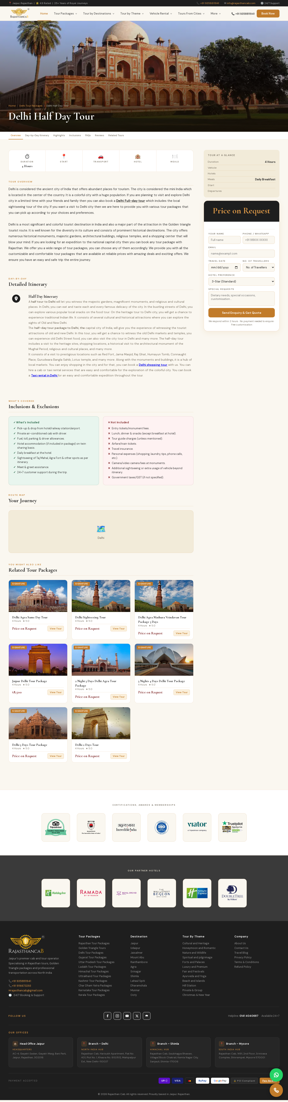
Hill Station (189, 987)
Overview (18, 136)
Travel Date (216, 263)
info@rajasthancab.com (241, 3)
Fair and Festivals (193, 973)
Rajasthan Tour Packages (94, 945)
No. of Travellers (256, 263)
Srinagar (135, 973)
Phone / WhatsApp (256, 235)
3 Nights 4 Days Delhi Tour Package (161, 683)
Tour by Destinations (99, 13)
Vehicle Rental (161, 13)
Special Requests (221, 291)
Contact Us (241, 950)
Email (212, 249)
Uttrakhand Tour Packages (95, 978)
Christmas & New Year (196, 997)
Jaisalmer (136, 954)
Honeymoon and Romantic (199, 950)
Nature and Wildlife (194, 954)
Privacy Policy (243, 959)
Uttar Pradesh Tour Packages (97, 964)
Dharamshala (138, 987)
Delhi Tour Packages (31, 105)
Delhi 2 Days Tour (87, 747)
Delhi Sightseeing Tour (90, 619)
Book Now (268, 13)
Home (44, 13)
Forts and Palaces (193, 964)
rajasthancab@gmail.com (26, 992)
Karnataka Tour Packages (94, 992)
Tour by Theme (132, 13)
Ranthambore (139, 964)
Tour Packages (65, 13)
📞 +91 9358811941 (243, 14)
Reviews (129, 136)
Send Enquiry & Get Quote (241, 315)
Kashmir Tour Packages (93, 983)
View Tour (56, 630)
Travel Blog (241, 954)
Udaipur (135, 950)
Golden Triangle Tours (92, 950)
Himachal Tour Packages (94, 973)
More (216, 13)
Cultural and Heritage (195, 945)
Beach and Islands (193, 983)
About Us (240, 945)
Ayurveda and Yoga (194, 978)
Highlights (74, 136)
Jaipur (134, 945)
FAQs (112, 136)
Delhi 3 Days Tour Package (29, 747)
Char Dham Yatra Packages (95, 987)
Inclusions (95, 136)
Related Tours (151, 136)
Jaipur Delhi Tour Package (29, 683)
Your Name (216, 235)
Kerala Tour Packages (92, 997)
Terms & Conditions (246, 964)
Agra (133, 968)
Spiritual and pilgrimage (197, 959)
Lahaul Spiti (137, 983)
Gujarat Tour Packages (93, 959)
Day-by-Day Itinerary (46, 136)
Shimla (134, 978)
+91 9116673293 (20, 987)
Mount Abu (137, 959)
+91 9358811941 (209, 3)
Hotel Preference (221, 277)
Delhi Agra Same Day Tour (30, 619)
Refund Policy (242, 968)
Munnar (135, 992)
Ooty (133, 997)
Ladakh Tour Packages (92, 968)
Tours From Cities (191, 13)
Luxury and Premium (195, 968)
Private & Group (192, 992)
